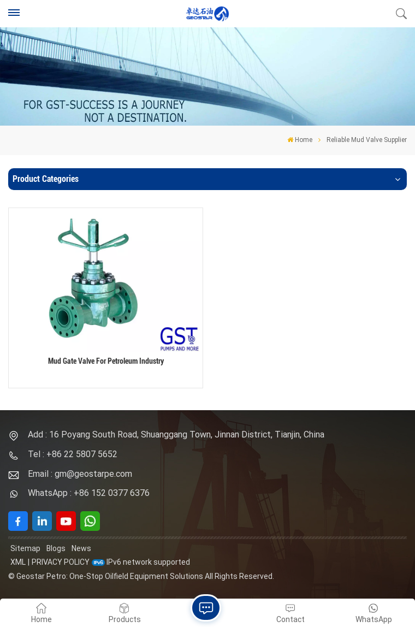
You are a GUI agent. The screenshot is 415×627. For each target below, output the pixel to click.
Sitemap (25, 548)
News (81, 548)
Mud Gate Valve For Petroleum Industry (106, 361)
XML (18, 562)
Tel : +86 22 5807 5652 (72, 454)
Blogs (56, 548)
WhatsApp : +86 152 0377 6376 (89, 493)
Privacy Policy (61, 562)
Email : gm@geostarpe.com (80, 474)
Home (299, 140)
